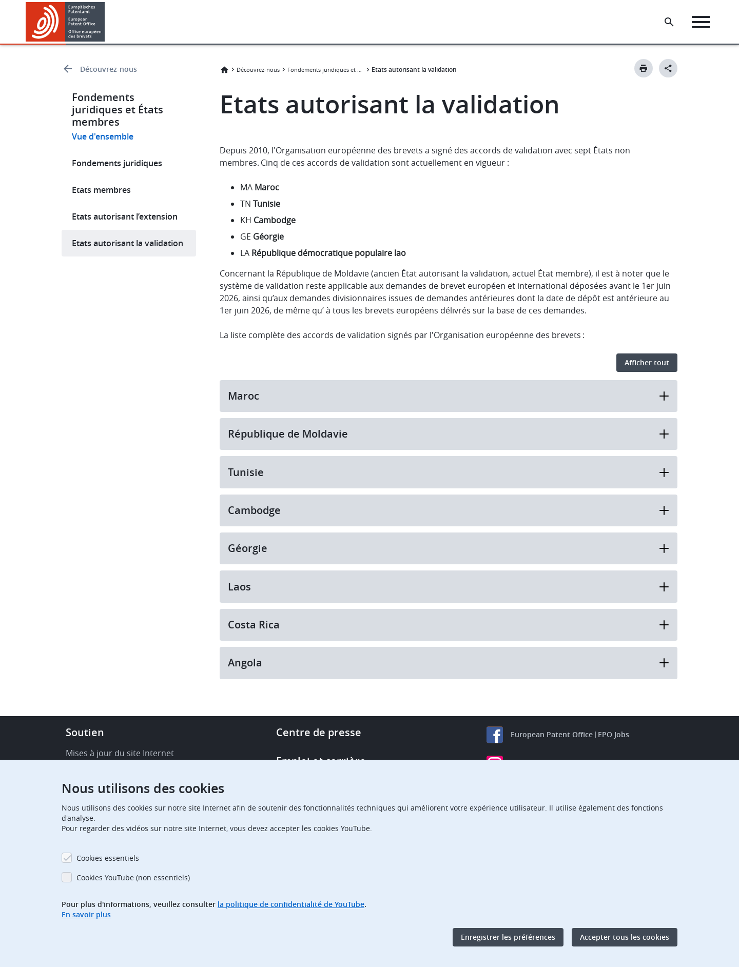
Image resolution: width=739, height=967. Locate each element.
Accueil (224, 70)
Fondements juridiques (117, 163)
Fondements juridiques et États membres (325, 69)
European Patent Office (552, 734)
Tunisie (449, 472)
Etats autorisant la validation (127, 243)
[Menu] (701, 22)
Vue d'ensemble (102, 136)
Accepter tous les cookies (624, 937)
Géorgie (449, 548)
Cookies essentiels (107, 858)
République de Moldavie (449, 434)
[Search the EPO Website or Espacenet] (669, 22)
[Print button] (643, 68)
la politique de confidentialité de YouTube (291, 904)
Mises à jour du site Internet (120, 753)
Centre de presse (318, 732)
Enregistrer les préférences (508, 937)
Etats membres (101, 189)
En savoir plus (86, 914)
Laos (449, 587)
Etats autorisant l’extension (125, 216)
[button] (106, 22)
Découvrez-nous (108, 69)
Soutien (85, 732)
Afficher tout (647, 362)
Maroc (449, 396)
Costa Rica (449, 624)
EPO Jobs (613, 734)
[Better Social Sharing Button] (668, 68)
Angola (449, 662)
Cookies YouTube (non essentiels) (133, 877)
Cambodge (449, 510)
